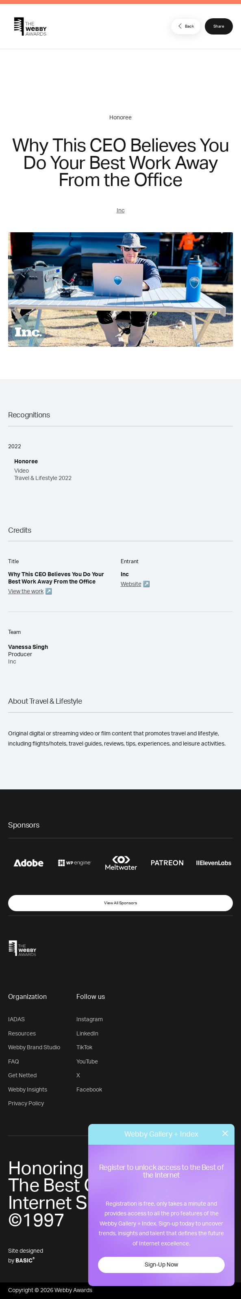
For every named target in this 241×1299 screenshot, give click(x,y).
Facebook (89, 1090)
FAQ (13, 1062)
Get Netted (22, 1076)
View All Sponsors (120, 903)
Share (218, 26)
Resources (22, 1034)
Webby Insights (27, 1090)
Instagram (89, 1019)
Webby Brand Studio (34, 1047)
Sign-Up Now (161, 1265)
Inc (121, 211)
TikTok (84, 1047)
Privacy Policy (26, 1104)
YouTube (87, 1062)
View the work (25, 591)
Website (131, 584)
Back (185, 26)
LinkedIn (87, 1034)
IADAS (16, 1019)
